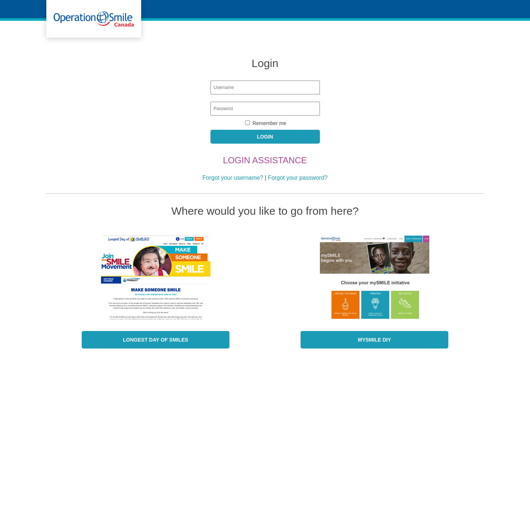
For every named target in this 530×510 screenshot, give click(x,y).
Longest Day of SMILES (155, 340)
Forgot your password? (298, 178)
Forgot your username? (232, 178)
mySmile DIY (374, 340)
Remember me (269, 123)
